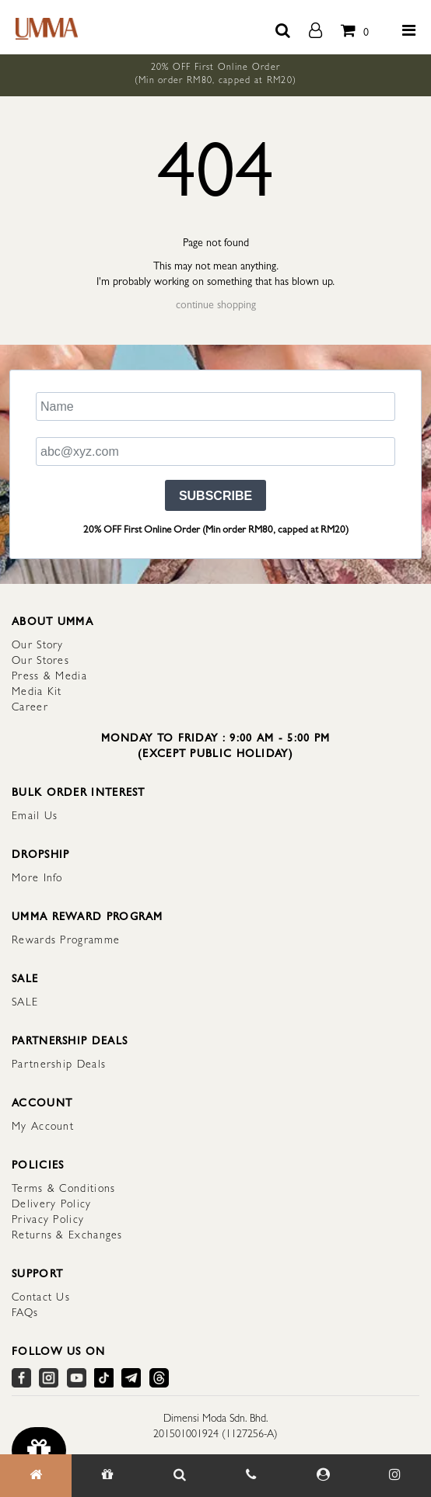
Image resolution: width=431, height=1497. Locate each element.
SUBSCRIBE (215, 495)
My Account (43, 1127)
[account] (315, 27)
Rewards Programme (66, 941)
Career (30, 708)
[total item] (351, 27)
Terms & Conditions (63, 1189)
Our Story (38, 646)
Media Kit (37, 692)
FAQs (25, 1313)
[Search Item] (180, 1475)
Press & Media (49, 677)
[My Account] (323, 1475)
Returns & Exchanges (67, 1236)
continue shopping (216, 305)
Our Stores (40, 661)
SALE (25, 1003)
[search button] (283, 27)
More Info (37, 879)
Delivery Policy (52, 1205)
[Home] (36, 1475)
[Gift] (107, 1475)
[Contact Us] (251, 1475)
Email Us (35, 816)
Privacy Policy (48, 1220)
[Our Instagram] (394, 1475)
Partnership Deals (59, 1065)
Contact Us (41, 1298)
